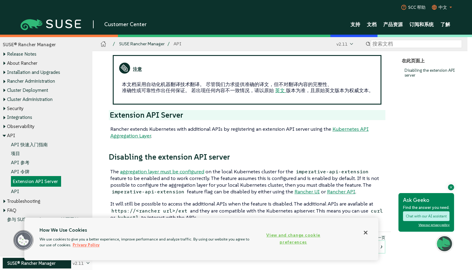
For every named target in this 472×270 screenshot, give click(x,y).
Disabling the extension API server (430, 73)
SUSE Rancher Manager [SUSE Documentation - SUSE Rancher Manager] (142, 44)
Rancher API (341, 191)
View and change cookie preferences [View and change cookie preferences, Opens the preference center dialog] (293, 238)
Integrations (19, 117)
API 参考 (20, 162)
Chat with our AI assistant (426, 216)
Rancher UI (307, 191)
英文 (280, 90)
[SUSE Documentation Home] (103, 44)
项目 (15, 154)
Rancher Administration (31, 81)
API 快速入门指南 (29, 144)
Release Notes (21, 54)
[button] (23, 240)
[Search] (416, 44)
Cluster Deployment (27, 90)
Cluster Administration (30, 99)
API (15, 191)
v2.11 (342, 44)
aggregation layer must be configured (162, 171)
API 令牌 (20, 172)
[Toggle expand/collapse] (4, 54)
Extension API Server (35, 182)
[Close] (365, 232)
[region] (201, 239)
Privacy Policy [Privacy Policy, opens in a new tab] (86, 245)
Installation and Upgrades (33, 72)
